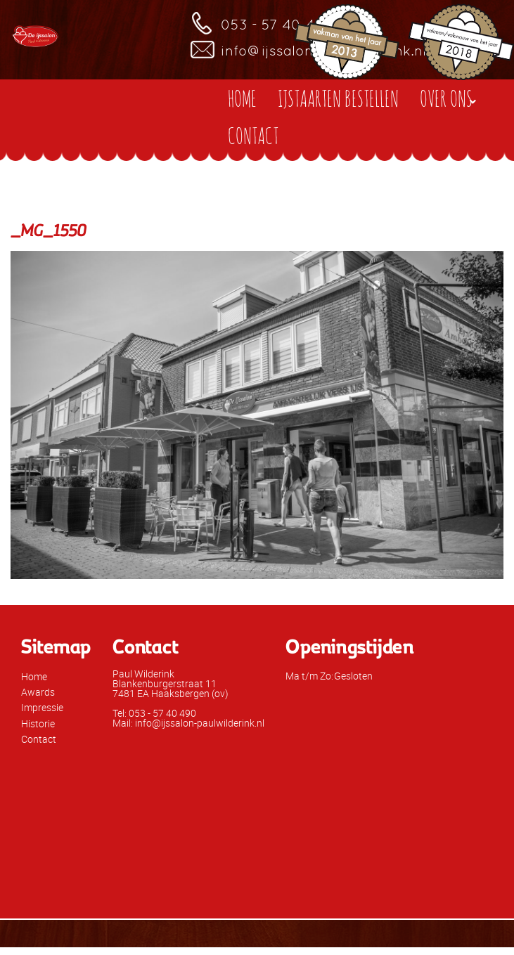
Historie (38, 723)
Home (34, 676)
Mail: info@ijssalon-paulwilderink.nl (188, 722)
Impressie (42, 707)
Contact (38, 739)
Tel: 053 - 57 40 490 (154, 713)
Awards (38, 692)
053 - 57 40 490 (277, 24)
